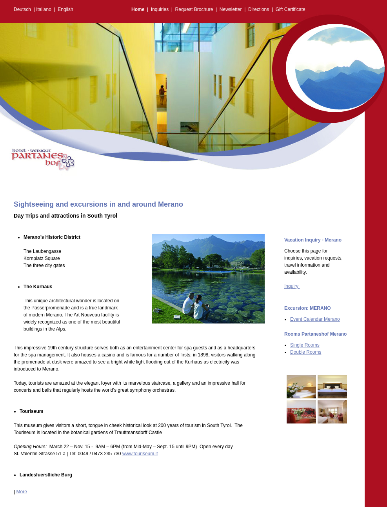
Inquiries (160, 9)
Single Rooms (305, 345)
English (65, 9)
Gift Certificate (290, 9)
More (21, 491)
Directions (258, 9)
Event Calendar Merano (315, 319)
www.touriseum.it (140, 453)
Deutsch (22, 9)
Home (137, 9)
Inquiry (292, 286)
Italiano (43, 9)
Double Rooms (305, 352)
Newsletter (231, 9)
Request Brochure (194, 9)
